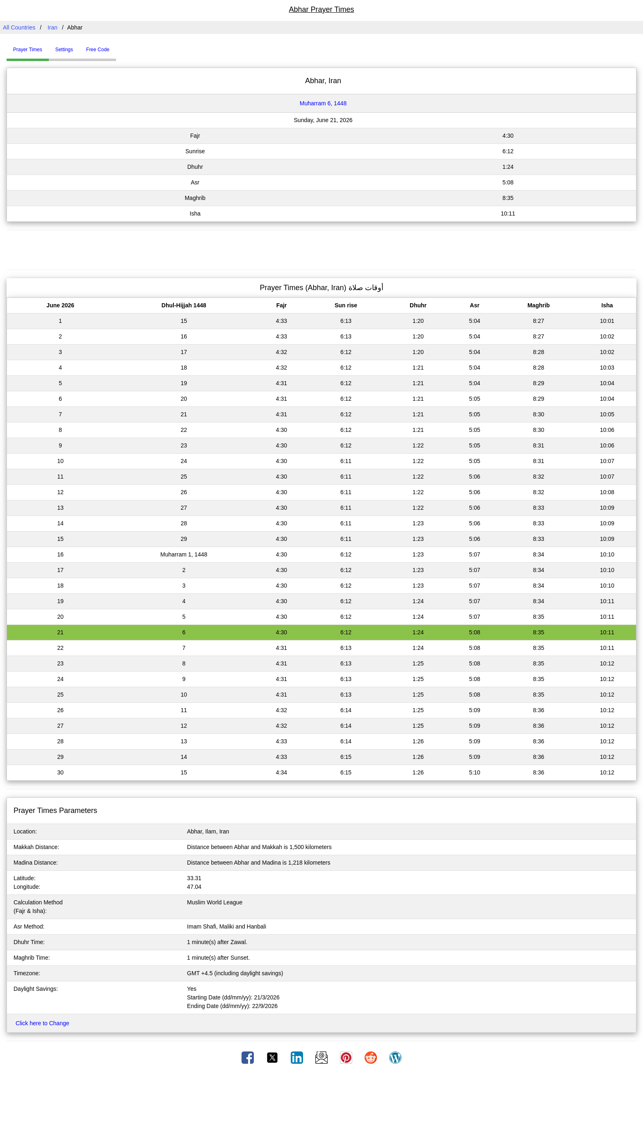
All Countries (19, 27)
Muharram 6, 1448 (323, 103)
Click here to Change (42, 1023)
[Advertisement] (321, 248)
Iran (52, 27)
